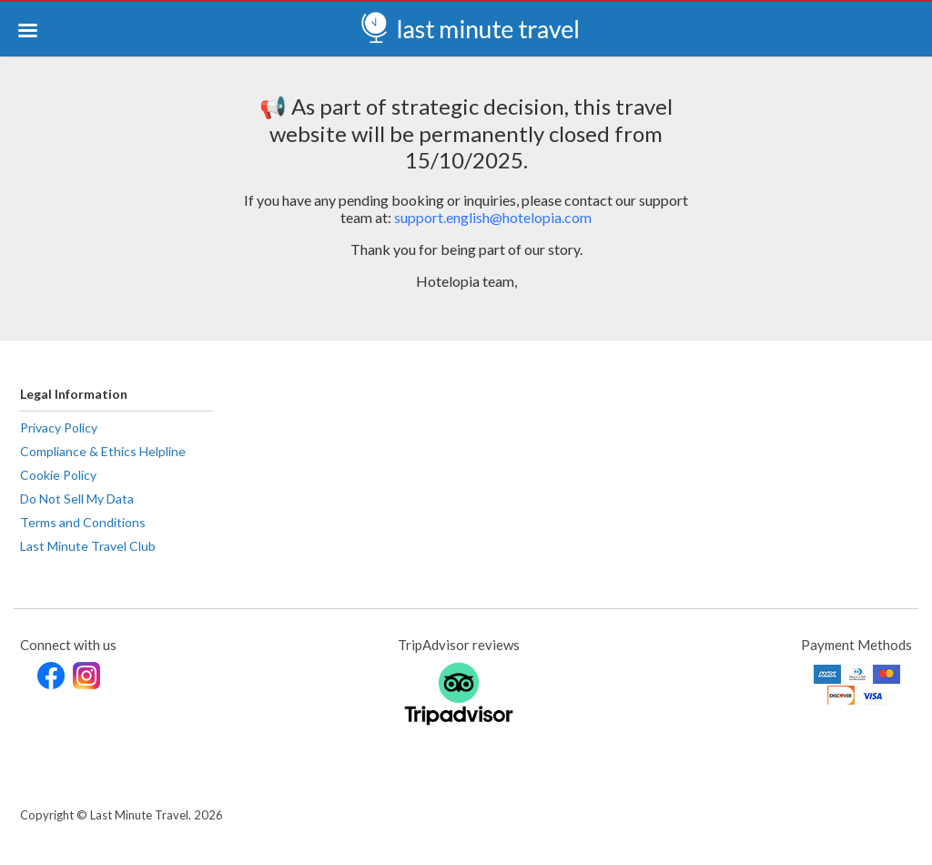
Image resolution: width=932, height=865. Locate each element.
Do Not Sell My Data (77, 498)
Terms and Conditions (83, 522)
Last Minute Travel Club (88, 546)
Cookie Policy (58, 475)
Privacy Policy (58, 427)
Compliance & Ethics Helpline (103, 451)
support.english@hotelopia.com (493, 217)
